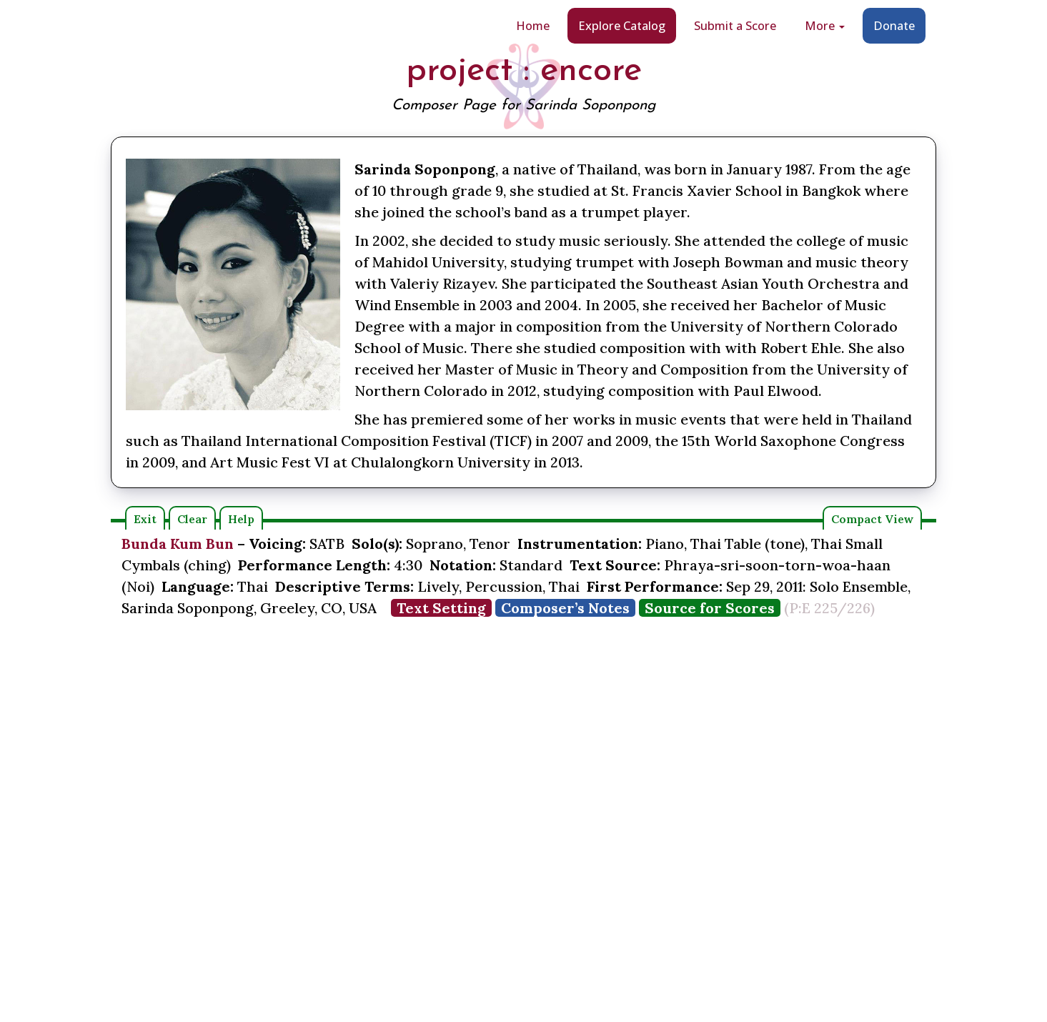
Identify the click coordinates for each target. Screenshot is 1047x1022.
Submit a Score (735, 25)
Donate (894, 25)
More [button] (825, 25)
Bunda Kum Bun (177, 543)
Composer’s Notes (565, 608)
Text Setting (441, 608)
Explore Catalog (621, 25)
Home (533, 25)
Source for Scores (710, 608)
